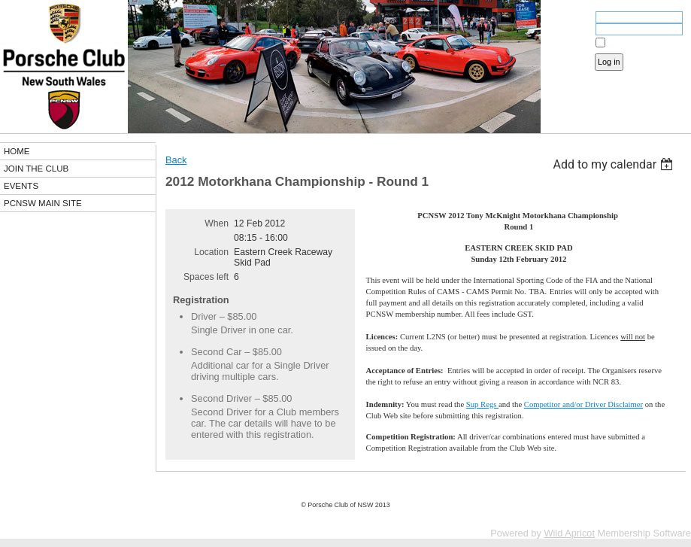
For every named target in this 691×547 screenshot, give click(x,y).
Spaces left (206, 277)
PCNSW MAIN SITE (43, 203)
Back (175, 160)
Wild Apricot (569, 533)
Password (569, 30)
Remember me (635, 42)
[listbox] (615, 164)
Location (211, 252)
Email (577, 18)
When (217, 223)
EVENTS (21, 185)
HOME (17, 151)
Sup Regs (482, 404)
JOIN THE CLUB (36, 168)
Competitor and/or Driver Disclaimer (583, 404)
